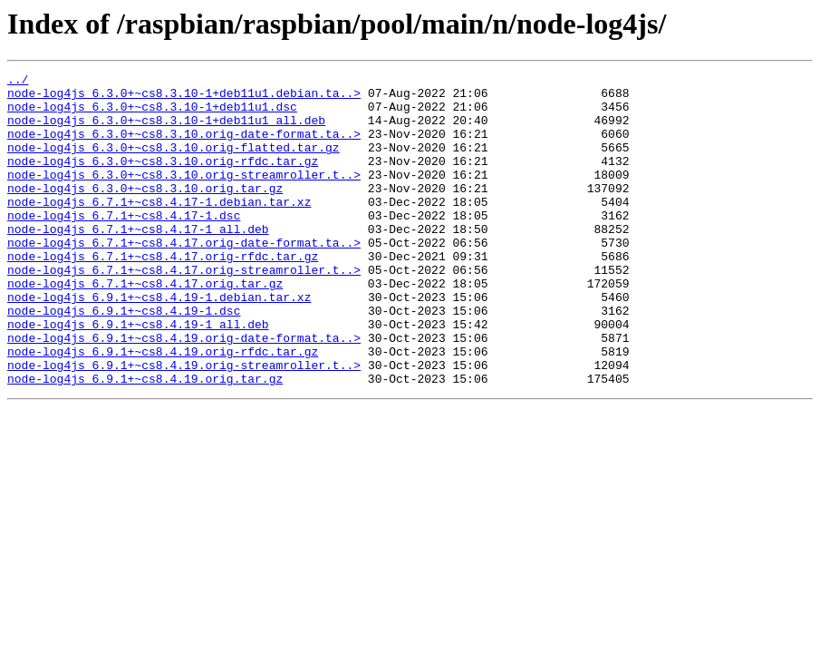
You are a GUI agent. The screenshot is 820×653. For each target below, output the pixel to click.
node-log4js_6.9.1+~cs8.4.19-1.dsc (123, 359)
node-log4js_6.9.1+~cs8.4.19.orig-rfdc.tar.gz (162, 408)
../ (17, 81)
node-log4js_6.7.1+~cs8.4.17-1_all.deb (138, 261)
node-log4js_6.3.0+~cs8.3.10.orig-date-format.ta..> (184, 147)
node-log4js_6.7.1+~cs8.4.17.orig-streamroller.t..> (184, 310)
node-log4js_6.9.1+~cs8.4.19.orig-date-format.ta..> (184, 392)
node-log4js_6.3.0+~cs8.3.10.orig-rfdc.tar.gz (162, 179)
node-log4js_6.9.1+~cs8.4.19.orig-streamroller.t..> (184, 424)
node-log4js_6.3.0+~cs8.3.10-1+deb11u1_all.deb (166, 130)
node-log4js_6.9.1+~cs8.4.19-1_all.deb (138, 375)
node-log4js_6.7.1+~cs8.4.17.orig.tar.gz (145, 326)
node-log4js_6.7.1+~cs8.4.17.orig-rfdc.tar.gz (162, 294)
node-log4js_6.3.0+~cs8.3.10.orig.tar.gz (145, 212)
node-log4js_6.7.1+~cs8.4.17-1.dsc (123, 245)
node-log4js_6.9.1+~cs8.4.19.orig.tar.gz (145, 441)
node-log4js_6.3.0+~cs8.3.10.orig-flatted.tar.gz (173, 163)
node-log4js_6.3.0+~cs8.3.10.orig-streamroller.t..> (184, 196)
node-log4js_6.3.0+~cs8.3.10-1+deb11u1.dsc (152, 114)
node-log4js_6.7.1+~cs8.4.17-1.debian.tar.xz (159, 228)
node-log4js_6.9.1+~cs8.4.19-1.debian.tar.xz (159, 343)
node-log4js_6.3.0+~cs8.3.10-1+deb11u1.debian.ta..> (184, 98)
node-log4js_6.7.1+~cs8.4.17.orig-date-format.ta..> (184, 277)
